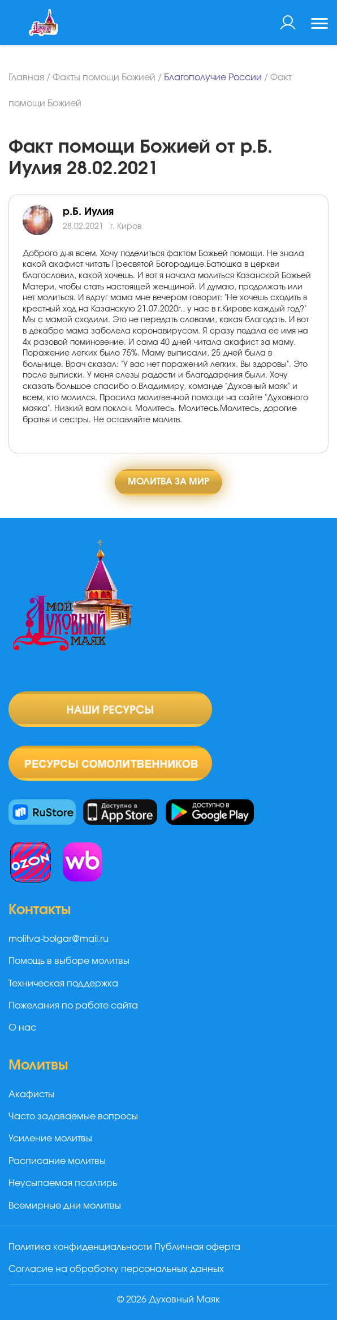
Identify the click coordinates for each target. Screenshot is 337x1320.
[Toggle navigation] (319, 25)
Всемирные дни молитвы (64, 1205)
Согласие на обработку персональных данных (116, 1269)
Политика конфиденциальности (80, 1247)
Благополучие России (213, 77)
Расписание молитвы (57, 1161)
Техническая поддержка (63, 983)
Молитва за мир (168, 481)
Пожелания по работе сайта (73, 1005)
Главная (26, 77)
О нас (22, 1027)
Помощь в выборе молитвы (68, 961)
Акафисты (31, 1094)
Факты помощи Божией (104, 77)
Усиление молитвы (50, 1138)
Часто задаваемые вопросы (73, 1116)
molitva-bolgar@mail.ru (58, 939)
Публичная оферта (197, 1247)
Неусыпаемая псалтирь (62, 1183)
